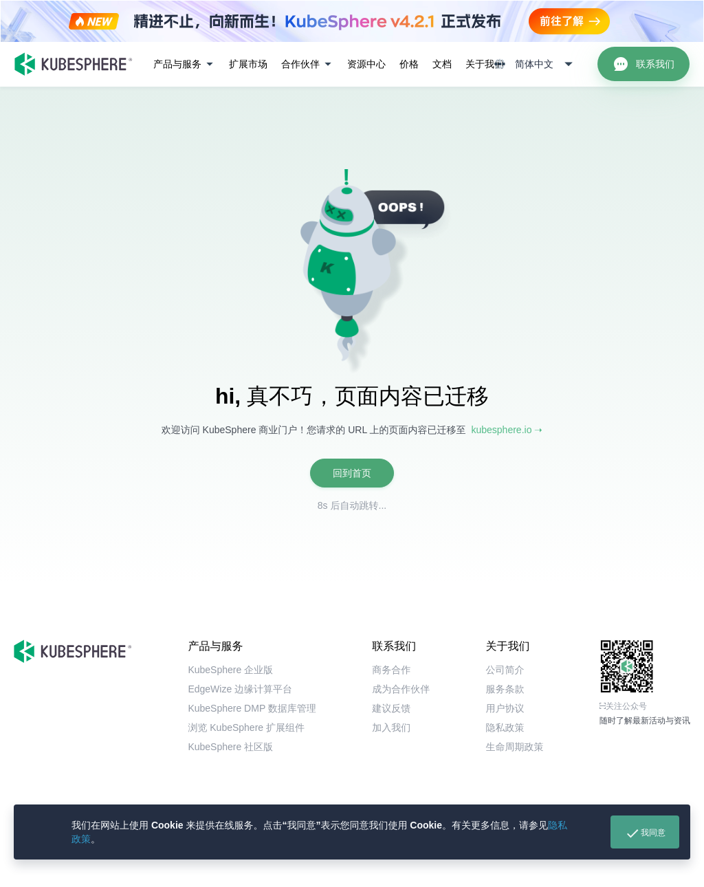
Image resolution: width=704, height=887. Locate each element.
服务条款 (505, 688)
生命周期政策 (515, 746)
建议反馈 (391, 708)
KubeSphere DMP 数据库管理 (252, 708)
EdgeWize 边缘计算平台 (240, 688)
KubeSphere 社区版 (230, 746)
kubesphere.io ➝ (506, 429)
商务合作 (391, 669)
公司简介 (505, 669)
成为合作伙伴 (401, 688)
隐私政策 (505, 727)
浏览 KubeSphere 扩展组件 (246, 727)
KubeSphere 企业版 (230, 669)
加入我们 (391, 727)
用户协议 (505, 708)
